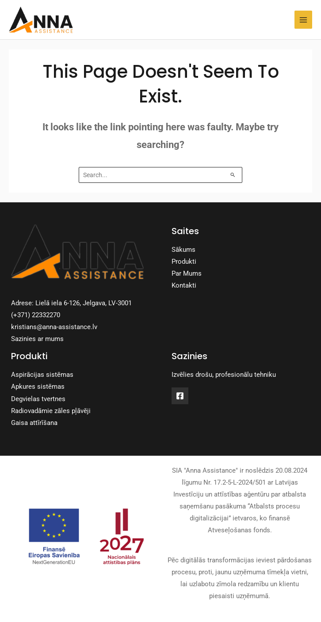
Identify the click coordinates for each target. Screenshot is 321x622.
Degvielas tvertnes (38, 399)
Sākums (183, 250)
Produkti (184, 261)
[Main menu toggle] (303, 19)
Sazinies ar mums (37, 339)
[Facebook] (180, 395)
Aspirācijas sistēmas (42, 375)
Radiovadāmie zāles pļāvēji (51, 411)
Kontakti (184, 285)
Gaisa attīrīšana (34, 423)
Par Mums (187, 273)
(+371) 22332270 (35, 315)
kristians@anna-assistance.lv (54, 327)
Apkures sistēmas (38, 387)
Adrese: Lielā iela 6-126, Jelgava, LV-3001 (71, 303)
